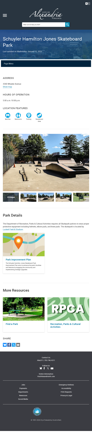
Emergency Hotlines (66, 389)
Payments (23, 392)
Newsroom (23, 399)
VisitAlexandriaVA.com (46, 380)
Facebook (44, 372)
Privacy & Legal (66, 399)
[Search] (67, 28)
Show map (7, 90)
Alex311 (40, 364)
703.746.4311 (49, 364)
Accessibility (66, 392)
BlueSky (41, 372)
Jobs (23, 389)
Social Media (23, 403)
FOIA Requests (66, 396)
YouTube (52, 372)
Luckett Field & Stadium (13, 233)
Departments (23, 396)
